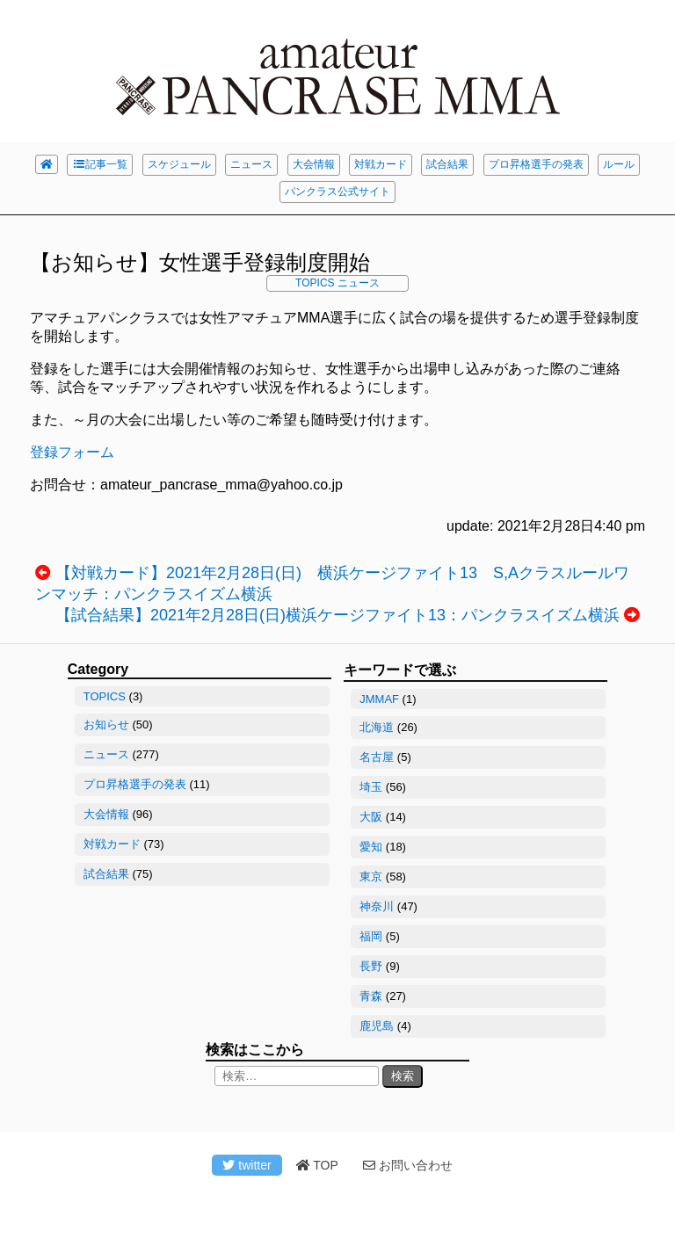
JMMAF (379, 699)
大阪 (370, 816)
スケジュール (179, 164)
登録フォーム (72, 452)
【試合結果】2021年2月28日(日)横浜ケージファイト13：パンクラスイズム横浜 (337, 615)
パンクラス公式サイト (337, 191)
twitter (246, 1165)
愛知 (370, 846)
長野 (370, 966)
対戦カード (380, 164)
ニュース (251, 164)
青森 (370, 996)
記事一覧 (99, 164)
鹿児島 (376, 1025)
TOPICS (314, 283)
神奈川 (376, 906)
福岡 (370, 936)
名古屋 (376, 757)
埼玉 (370, 786)
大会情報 (314, 164)
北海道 (376, 727)
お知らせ (106, 724)
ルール (619, 164)
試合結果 (447, 164)
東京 (370, 876)
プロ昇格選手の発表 (536, 164)
